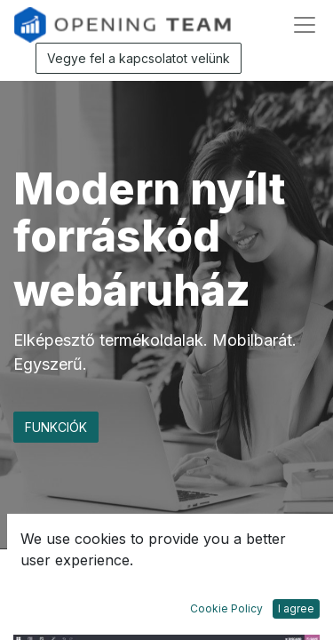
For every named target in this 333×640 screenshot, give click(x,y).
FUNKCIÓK (56, 427)
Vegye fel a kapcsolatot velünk (138, 58)
